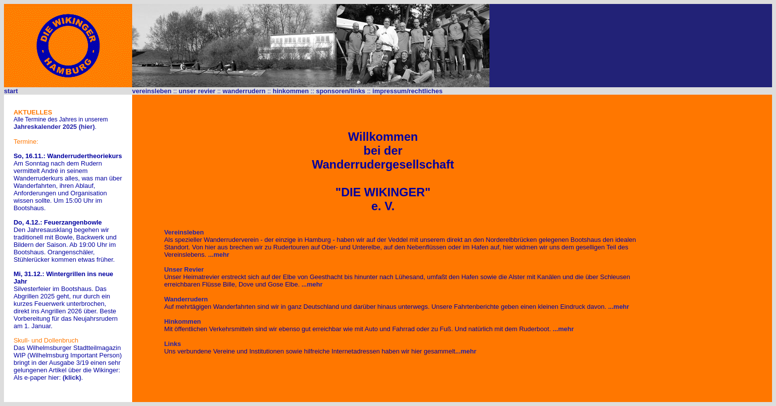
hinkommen (291, 91)
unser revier (197, 91)
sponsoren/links (340, 91)
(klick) (71, 377)
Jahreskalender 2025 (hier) (54, 126)
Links (172, 344)
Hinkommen (182, 321)
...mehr (219, 254)
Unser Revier (184, 269)
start (11, 91)
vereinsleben (152, 91)
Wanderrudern (186, 299)
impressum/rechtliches (408, 91)
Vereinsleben (184, 232)
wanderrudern (244, 91)
